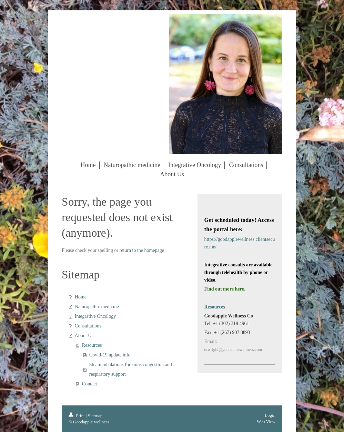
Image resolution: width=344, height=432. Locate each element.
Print (77, 415)
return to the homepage (142, 250)
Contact (89, 383)
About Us (84, 335)
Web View (266, 421)
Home (81, 297)
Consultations (88, 325)
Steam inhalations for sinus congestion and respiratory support (130, 369)
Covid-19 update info (110, 354)
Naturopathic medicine (97, 306)
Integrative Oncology (95, 316)
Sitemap (95, 415)
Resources (92, 345)
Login (270, 415)
